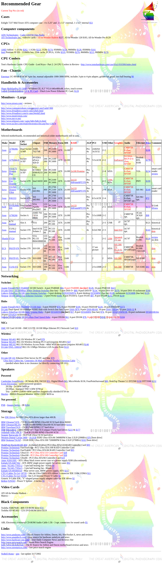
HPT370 (82, 182)
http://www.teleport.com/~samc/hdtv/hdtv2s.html (23, 121)
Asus (4, 150)
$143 (148, 230)
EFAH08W (86, 312)
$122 (66, 347)
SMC (3, 328)
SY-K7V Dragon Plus (13, 171)
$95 (88, 445)
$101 (93, 49)
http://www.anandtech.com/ (13, 537)
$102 (83, 440)
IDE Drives (10, 417)
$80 (106, 381)
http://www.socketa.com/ (12, 545)
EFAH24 (12, 314)
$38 (65, 452)
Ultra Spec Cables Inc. (13, 360)
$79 (52, 358)
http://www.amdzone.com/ (13, 534)
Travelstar (10, 427)
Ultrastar (10, 422)
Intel (3, 52)
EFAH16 (150, 312)
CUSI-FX (13, 267)
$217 (66, 470)
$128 (79, 49)
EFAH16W (117, 312)
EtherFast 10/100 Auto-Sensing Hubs (26, 312)
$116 (102, 317)
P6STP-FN (14, 248)
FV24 (11, 238)
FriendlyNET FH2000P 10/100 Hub (24, 307)
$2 (73, 478)
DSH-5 (72, 309)
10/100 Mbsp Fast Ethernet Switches (26, 296)
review (155, 174)
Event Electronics (9, 384)
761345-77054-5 (14, 468)
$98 (147, 215)
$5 (43, 481)
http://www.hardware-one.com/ (15, 540)
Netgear (4, 296)
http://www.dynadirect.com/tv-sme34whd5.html (23, 113)
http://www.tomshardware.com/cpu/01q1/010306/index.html (108, 64)
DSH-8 (90, 309)
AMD (3, 49)
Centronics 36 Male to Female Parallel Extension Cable (50, 360)
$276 (77, 52)
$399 (148, 290)
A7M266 (13, 215)
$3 (59, 476)
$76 (89, 437)
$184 (122, 317)
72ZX (16, 422)
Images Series (13, 405)
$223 (38, 49)
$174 (50, 49)
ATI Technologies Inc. (11, 37)
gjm (17, 554)
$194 (116, 309)
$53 (91, 23)
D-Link (4, 290)
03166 (24, 476)
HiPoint (74, 182)
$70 (77, 309)
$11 (89, 473)
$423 (113, 288)
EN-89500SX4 (15, 470)
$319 (63, 52)
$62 (67, 317)
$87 (92, 296)
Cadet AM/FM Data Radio (32, 35)
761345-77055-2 (14, 465)
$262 (25, 49)
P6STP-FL (14, 258)
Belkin (4, 481)
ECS (4, 248)
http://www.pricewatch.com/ (14, 542)
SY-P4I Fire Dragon (12, 181)
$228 (100, 307)
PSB (3, 405)
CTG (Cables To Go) (10, 473)
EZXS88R (130, 293)
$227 (29, 314)
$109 (112, 293)
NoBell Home (7, 554)
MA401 (12, 339)
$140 (86, 344)
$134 (148, 171)
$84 (61, 288)
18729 (24, 473)
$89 (75, 290)
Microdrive (11, 430)
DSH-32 (130, 309)
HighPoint (6, 445)
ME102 (12, 344)
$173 (148, 207)
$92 (68, 463)
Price (148, 143)
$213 (92, 52)
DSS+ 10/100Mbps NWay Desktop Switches (28, 290)
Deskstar (10, 440)
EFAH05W (56, 312)
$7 (53, 468)
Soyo (4, 171)
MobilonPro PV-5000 (17, 88)
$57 (72, 312)
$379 (117, 290)
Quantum (5, 432)
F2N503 (11, 481)
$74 (74, 293)
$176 (106, 52)
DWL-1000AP (15, 347)
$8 (132, 76)
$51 (48, 381)
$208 (148, 150)
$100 (59, 296)
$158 (124, 312)
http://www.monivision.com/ (14, 116)
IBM (3, 422)
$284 (27, 405)
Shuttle (5, 238)
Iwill (4, 207)
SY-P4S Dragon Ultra (12, 189)
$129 (76, 91)
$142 (110, 296)
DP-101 (12, 358)
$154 (64, 49)
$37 (69, 342)
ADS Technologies (9, 35)
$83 (147, 267)
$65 (65, 381)
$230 (122, 296)
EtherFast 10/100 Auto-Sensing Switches (27, 293)
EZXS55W (67, 293)
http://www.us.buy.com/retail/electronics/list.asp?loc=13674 (28, 123)
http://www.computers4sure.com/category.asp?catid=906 (27, 108)
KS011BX (12, 460)
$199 (148, 181)
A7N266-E (14, 160)
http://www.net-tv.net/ (11, 118)
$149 (148, 189)
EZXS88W (96, 293)
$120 (148, 238)
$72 (147, 198)
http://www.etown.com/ (12, 103)
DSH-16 (110, 309)
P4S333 (12, 198)
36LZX (17, 424)
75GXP (17, 440)
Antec (4, 460)
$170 (148, 160)
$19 (76, 328)
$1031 (69, 424)
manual (12, 224)
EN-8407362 (14, 463)
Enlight (4, 463)
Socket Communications (12, 91)
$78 (84, 317)
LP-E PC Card (31, 91)
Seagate (4, 435)
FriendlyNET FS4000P (18, 288)
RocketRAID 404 (19, 445)
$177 (78, 430)
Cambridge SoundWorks (12, 381)
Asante (4, 288)
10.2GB (32, 437)
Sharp (3, 88)
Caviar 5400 (21, 437)
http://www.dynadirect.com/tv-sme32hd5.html (22, 111)
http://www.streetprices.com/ (14, 547)
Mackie (4, 394)
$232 (154, 381)
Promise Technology (10, 447)
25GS (17, 427)
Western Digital (8, 437)
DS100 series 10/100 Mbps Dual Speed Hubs (29, 317)
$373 (122, 307)
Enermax (5, 76)
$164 (156, 312)
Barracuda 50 (15, 435)
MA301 (12, 342)
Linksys (4, 293)
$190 (139, 381)
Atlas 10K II (16, 432)
